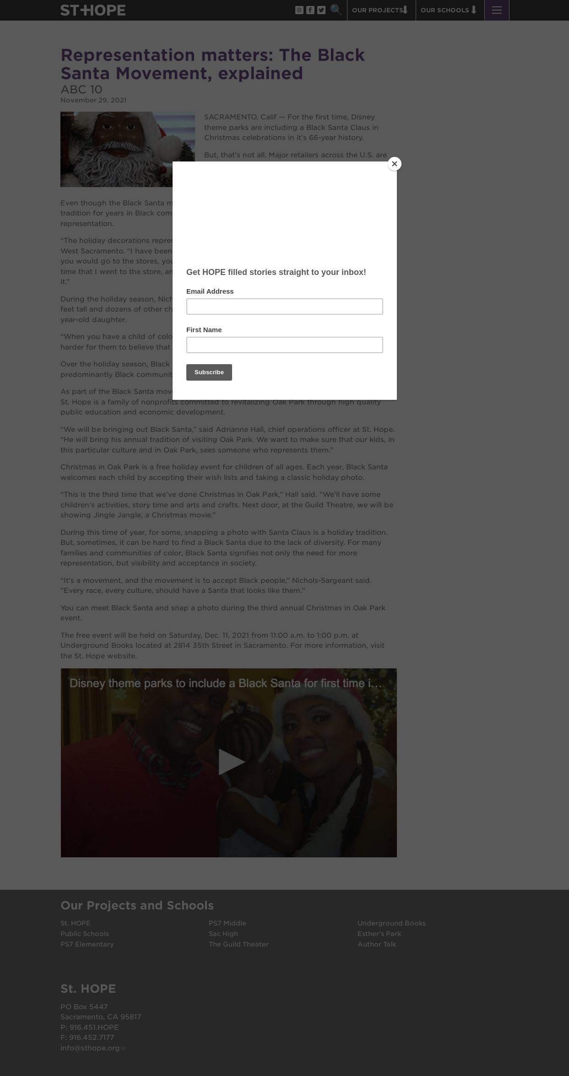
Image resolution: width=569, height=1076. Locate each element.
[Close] (394, 164)
